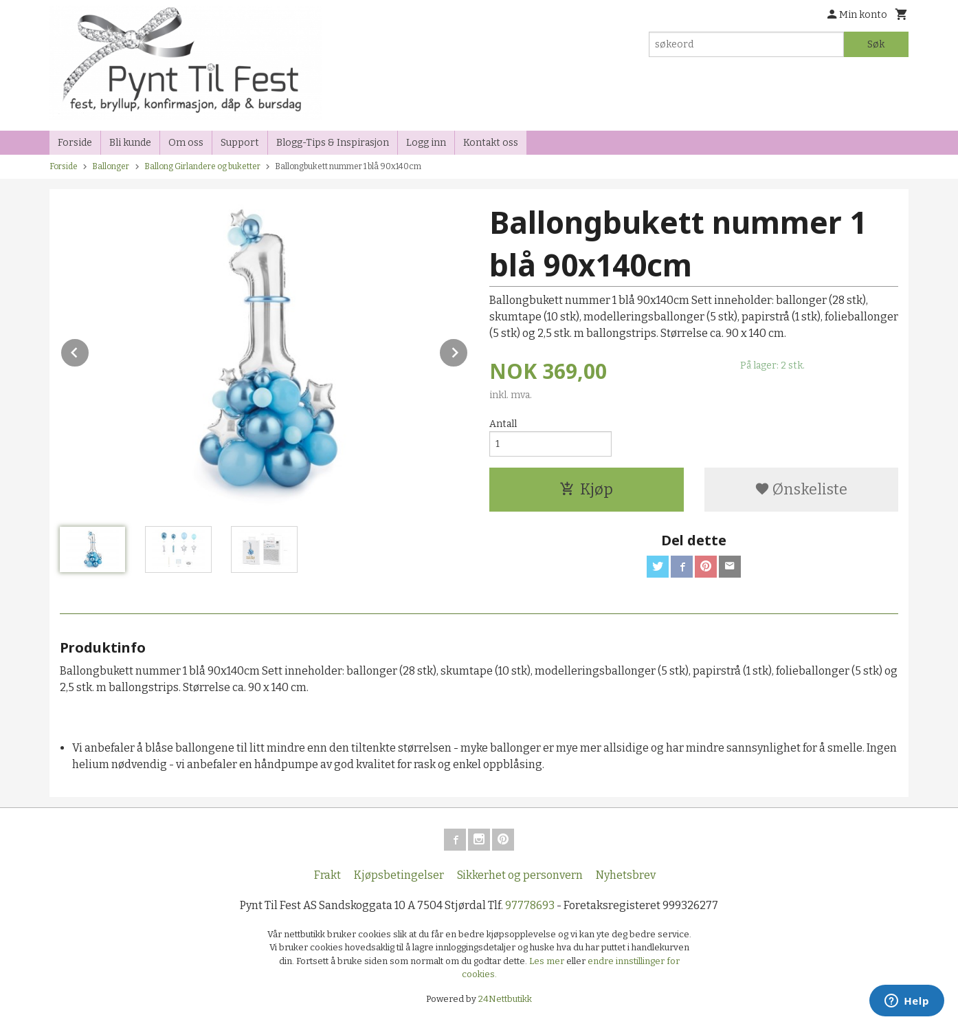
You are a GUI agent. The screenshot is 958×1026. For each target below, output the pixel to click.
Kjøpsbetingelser (399, 875)
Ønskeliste (801, 489)
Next (468, 350)
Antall (503, 424)
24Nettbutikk (505, 999)
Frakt (327, 875)
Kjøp (586, 489)
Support (240, 143)
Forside (75, 143)
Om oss (185, 143)
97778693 (530, 905)
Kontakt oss (490, 143)
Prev (89, 350)
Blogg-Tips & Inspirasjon (332, 143)
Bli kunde (130, 143)
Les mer (547, 961)
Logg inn (426, 143)
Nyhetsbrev (626, 875)
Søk (875, 44)
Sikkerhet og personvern (520, 875)
